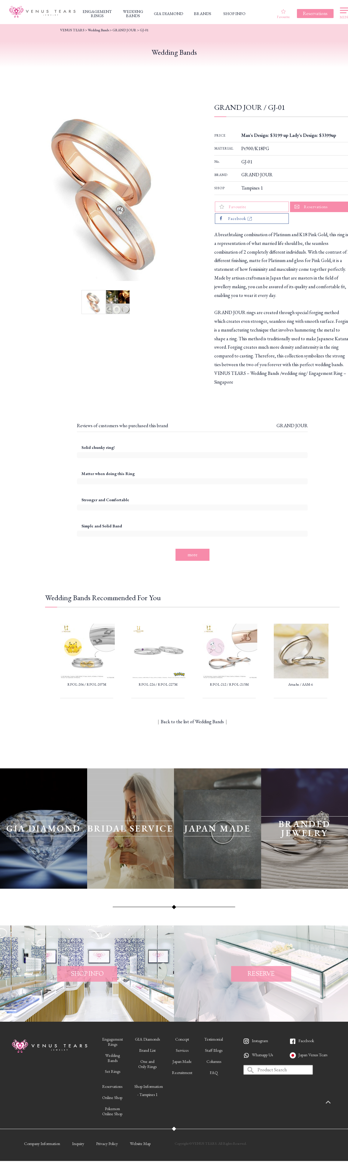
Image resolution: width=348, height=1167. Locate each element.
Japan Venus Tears (312, 1054)
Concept (182, 1039)
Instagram (260, 1040)
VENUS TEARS (72, 30)
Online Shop (112, 1097)
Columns (213, 1061)
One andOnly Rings (147, 1064)
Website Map (140, 1143)
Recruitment (182, 1072)
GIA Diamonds (147, 1039)
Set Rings (112, 1071)
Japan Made (182, 1061)
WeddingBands (112, 1058)
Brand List (147, 1050)
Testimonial (213, 1039)
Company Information (42, 1143)
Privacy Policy (107, 1143)
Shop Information (148, 1086)
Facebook (306, 1040)
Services (182, 1050)
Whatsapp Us (262, 1054)
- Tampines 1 (147, 1094)
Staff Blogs (213, 1050)
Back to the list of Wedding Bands (192, 721)
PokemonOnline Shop (112, 1111)
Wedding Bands (98, 30)
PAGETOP (334, 1103)
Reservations (112, 1086)
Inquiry (78, 1143)
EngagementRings (112, 1041)
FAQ (214, 1072)
